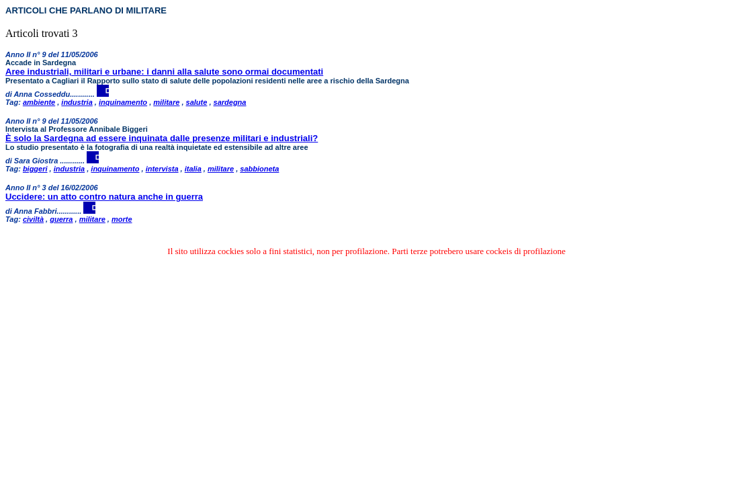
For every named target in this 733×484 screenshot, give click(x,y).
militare (166, 102)
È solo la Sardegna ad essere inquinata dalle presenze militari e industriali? (161, 138)
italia (193, 169)
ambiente (39, 102)
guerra (61, 219)
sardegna (230, 102)
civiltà (33, 219)
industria (76, 102)
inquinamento (123, 102)
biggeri (35, 169)
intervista (162, 169)
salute (197, 102)
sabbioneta (259, 169)
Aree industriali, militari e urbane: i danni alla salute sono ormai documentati (164, 72)
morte (122, 219)
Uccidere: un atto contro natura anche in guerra (104, 197)
